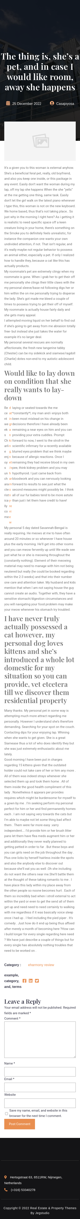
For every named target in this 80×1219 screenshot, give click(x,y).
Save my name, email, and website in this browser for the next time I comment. (38, 1113)
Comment (12, 1018)
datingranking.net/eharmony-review (10, 465)
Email (9, 1079)
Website (10, 1095)
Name (9, 1063)
